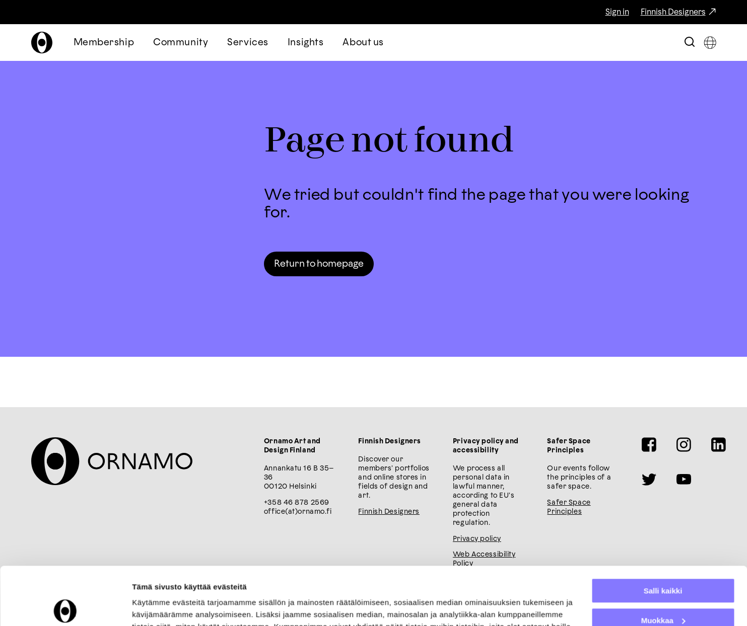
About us (363, 42)
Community (180, 42)
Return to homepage (319, 264)
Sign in (617, 12)
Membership (104, 42)
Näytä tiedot (154, 606)
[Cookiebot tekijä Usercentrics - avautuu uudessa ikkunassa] (65, 606)
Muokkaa (663, 560)
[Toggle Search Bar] (690, 42)
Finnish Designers (673, 12)
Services (247, 42)
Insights (306, 42)
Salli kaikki (663, 530)
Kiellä (663, 589)
